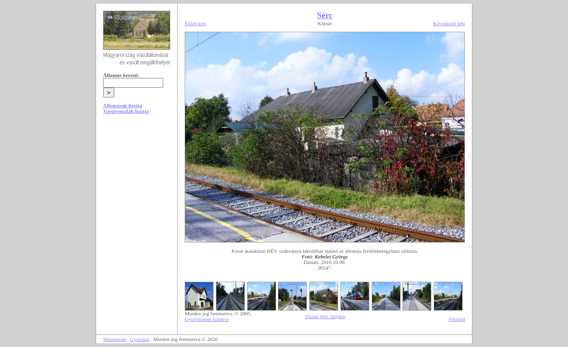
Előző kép (195, 23)
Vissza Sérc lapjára (325, 316)
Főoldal (457, 319)
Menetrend (114, 339)
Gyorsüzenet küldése (207, 319)
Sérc (325, 15)
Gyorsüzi (140, 339)
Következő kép (449, 23)
